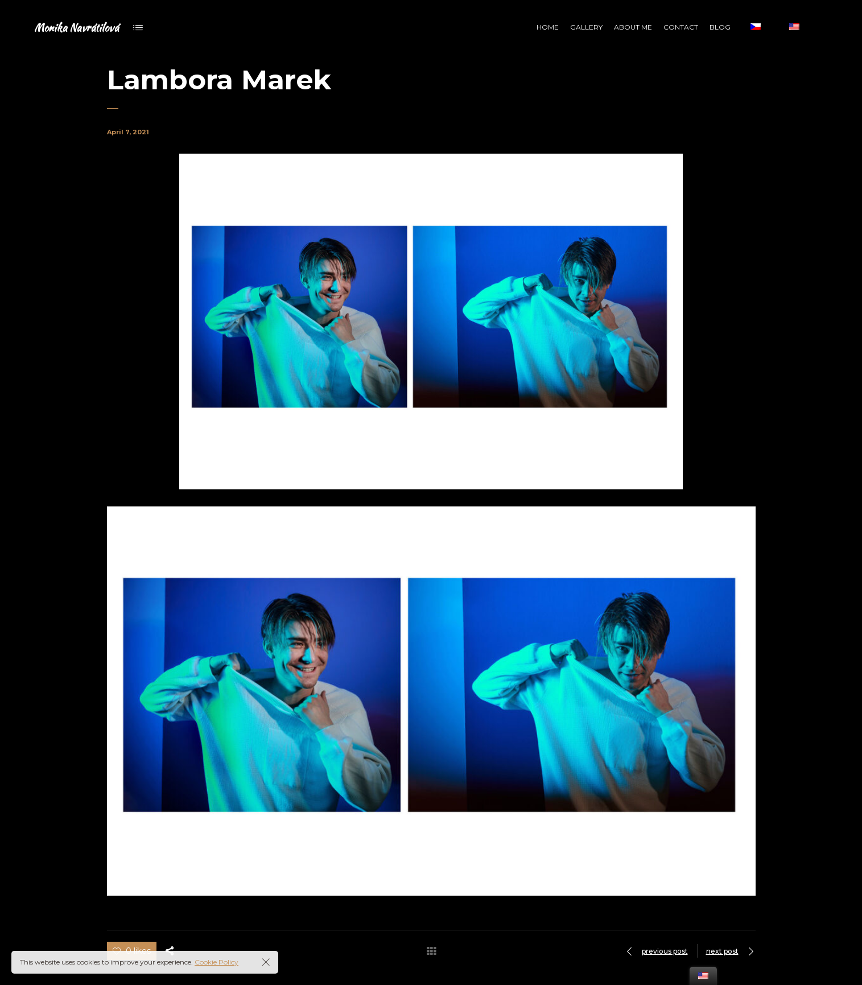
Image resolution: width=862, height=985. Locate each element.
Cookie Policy (216, 962)
